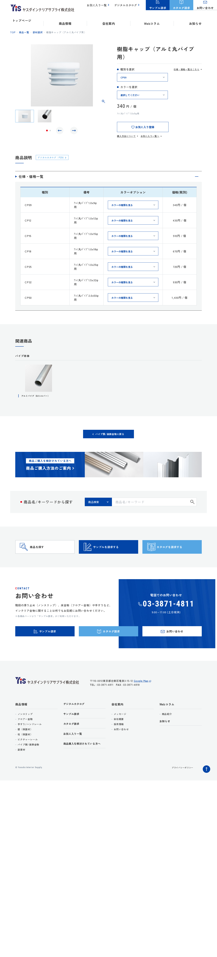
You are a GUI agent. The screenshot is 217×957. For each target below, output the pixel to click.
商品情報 (21, 719)
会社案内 (117, 719)
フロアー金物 (25, 734)
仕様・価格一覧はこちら (186, 69)
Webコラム (167, 719)
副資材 (21, 765)
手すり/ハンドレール (30, 739)
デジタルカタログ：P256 (53, 157)
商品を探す (43, 554)
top (12, 32)
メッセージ (120, 729)
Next (73, 131)
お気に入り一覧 (98, 7)
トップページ (21, 20)
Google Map (141, 698)
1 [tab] (47, 131)
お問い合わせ (121, 744)
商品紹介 (167, 729)
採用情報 (119, 739)
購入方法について (126, 136)
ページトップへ (205, 783)
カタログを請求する (178, 554)
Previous (60, 131)
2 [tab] (50, 131)
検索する (192, 504)
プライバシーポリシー (180, 782)
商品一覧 (24, 32)
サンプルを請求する (114, 554)
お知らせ (195, 20)
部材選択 (38, 32)
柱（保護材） (25, 749)
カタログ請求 (72, 740)
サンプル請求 (72, 730)
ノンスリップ (25, 729)
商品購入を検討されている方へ (84, 761)
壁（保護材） (25, 744)
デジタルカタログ (126, 7)
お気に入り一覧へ (150, 136)
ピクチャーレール (28, 754)
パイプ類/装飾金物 (28, 759)
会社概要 (119, 734)
